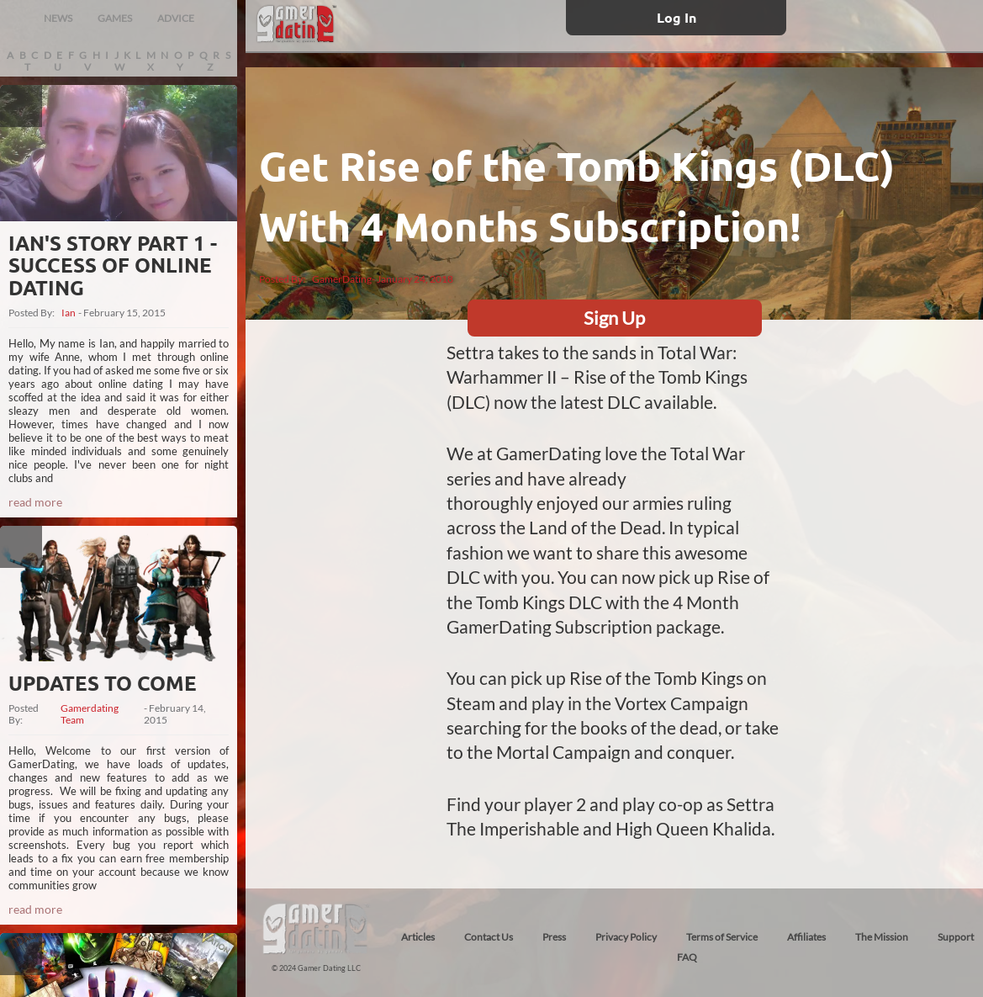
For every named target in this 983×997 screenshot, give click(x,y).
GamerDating (342, 279)
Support (956, 937)
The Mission (881, 937)
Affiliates (806, 937)
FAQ (687, 957)
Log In (676, 17)
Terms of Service (722, 937)
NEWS (58, 18)
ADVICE (175, 18)
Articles (418, 937)
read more (35, 502)
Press (554, 937)
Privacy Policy (626, 937)
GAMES (115, 18)
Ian (68, 313)
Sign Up (614, 317)
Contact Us (488, 937)
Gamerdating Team (90, 714)
